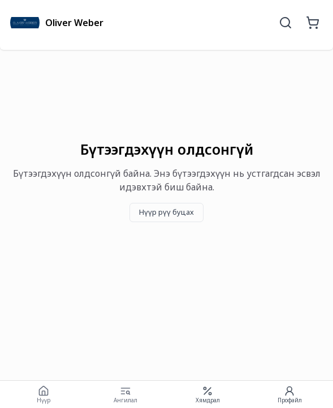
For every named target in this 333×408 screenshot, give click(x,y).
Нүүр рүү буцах (166, 212)
